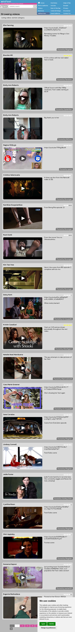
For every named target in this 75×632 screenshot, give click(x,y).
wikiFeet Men (42, 13)
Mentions (41, 11)
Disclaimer (66, 11)
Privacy (65, 8)
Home (42, 3)
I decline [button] (51, 624)
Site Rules (54, 3)
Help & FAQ (67, 3)
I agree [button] (43, 624)
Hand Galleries (55, 13)
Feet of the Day (55, 8)
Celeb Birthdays (56, 11)
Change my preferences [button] (48, 628)
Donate (65, 5)
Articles (53, 5)
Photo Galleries (43, 5)
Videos (40, 8)
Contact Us (67, 13)
